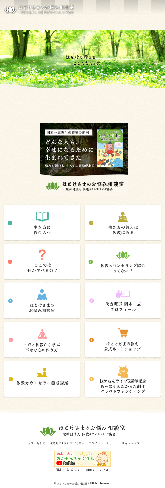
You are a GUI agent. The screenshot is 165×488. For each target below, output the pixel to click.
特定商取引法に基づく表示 (67, 443)
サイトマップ (131, 443)
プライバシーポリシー (103, 443)
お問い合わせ (37, 443)
